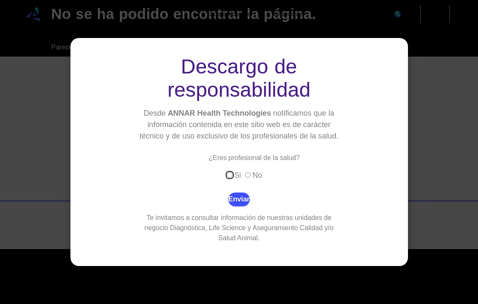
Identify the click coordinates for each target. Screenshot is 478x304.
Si (237, 175)
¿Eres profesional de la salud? (254, 158)
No (257, 175)
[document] (239, 152)
